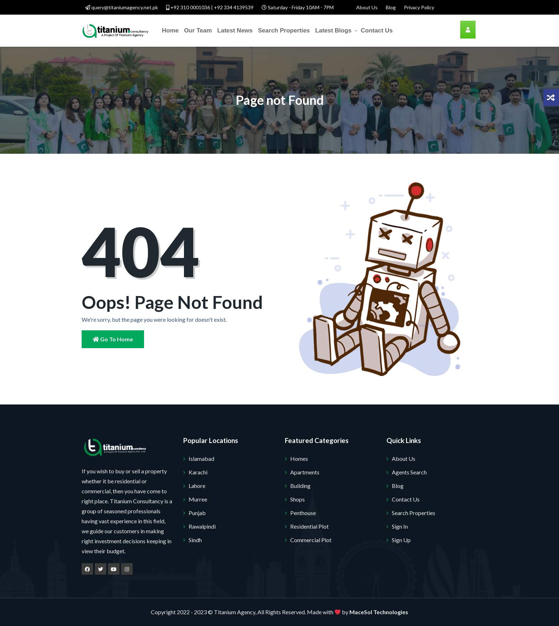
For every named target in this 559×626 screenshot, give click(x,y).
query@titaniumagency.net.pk (121, 7)
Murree (198, 499)
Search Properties (284, 30)
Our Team (198, 30)
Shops (297, 499)
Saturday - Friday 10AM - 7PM (298, 7)
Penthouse (303, 512)
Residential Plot (309, 526)
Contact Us (377, 30)
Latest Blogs (336, 31)
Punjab (197, 512)
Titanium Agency (234, 612)
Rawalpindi (202, 526)
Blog (391, 7)
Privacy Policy (419, 7)
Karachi (198, 472)
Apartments (304, 472)
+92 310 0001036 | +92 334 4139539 (209, 7)
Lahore (197, 485)
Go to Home (113, 339)
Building (300, 485)
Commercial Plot (311, 539)
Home (170, 30)
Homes (299, 458)
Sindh (195, 539)
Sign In (400, 526)
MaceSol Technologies (378, 612)
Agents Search (409, 472)
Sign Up (401, 539)
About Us (367, 7)
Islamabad (201, 458)
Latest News (234, 30)
